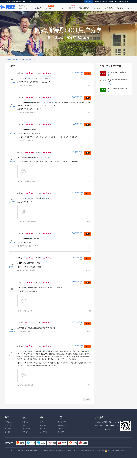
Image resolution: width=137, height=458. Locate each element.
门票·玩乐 (71, 8)
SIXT (34, 59)
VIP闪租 (60, 8)
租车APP (130, 8)
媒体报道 (8, 432)
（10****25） (12, 161)
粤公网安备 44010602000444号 (115, 450)
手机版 (96, 1)
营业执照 (64, 450)
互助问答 (43, 425)
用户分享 (119, 8)
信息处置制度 (26, 429)
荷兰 (21, 59)
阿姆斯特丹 (28, 59)
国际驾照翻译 (84, 8)
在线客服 (107, 429)
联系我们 (8, 425)
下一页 (87, 399)
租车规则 (25, 432)
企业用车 (61, 432)
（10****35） (12, 133)
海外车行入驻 (62, 422)
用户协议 (25, 425)
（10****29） (12, 331)
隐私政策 (25, 422)
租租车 (7, 7)
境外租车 (38, 8)
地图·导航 (108, 8)
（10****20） (12, 106)
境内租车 (49, 8)
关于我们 (8, 422)
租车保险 (97, 8)
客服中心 (43, 422)
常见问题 (43, 429)
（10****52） (12, 355)
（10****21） (12, 267)
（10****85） (12, 202)
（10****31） (12, 82)
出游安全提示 (44, 432)
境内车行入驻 (62, 425)
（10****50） (12, 242)
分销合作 (61, 429)
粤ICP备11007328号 (73, 450)
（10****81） (12, 291)
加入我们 (8, 429)
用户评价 (16, 59)
